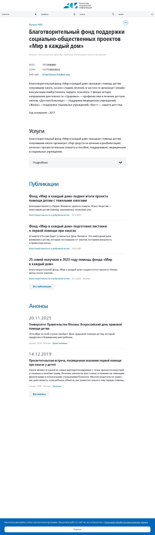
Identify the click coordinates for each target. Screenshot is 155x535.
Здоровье (57, 386)
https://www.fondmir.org (56, 74)
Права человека (60, 343)
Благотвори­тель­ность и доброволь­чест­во (49, 215)
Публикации (43, 184)
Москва (86, 278)
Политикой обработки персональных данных (126, 522)
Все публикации (42, 286)
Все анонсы (39, 394)
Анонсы (38, 306)
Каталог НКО (36, 24)
